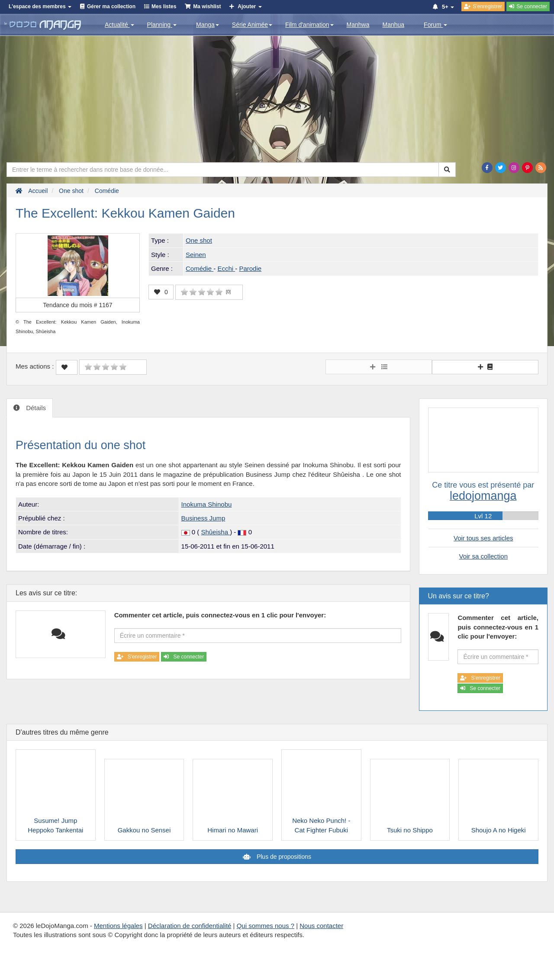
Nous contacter (321, 925)
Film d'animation (309, 24)
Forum (435, 24)
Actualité (119, 24)
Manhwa (358, 24)
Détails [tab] (35, 407)
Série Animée (252, 24)
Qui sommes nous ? (265, 925)
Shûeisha (215, 532)
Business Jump (203, 518)
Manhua (394, 24)
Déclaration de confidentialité (190, 925)
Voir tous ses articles (483, 538)
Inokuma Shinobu (206, 504)
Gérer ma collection (111, 6)
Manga (207, 24)
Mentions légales (118, 925)
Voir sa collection (483, 556)
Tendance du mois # (77, 305)
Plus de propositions (283, 856)
